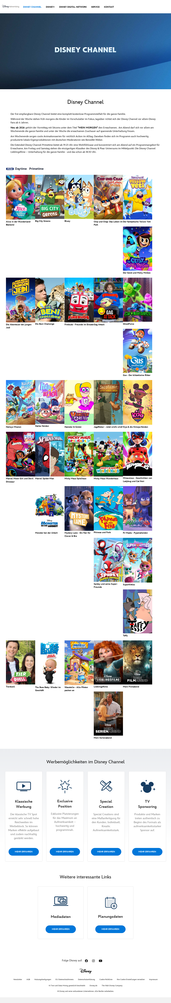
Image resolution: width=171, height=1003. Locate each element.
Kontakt (109, 7)
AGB (28, 985)
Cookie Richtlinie (105, 985)
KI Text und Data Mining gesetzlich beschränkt (67, 991)
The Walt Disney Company (112, 991)
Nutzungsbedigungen (42, 985)
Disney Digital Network (73, 7)
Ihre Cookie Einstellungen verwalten (131, 985)
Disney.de (93, 991)
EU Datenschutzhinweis (65, 985)
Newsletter (17, 985)
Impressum (153, 985)
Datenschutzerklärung (86, 985)
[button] (86, 967)
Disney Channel (32, 7)
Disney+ (50, 7)
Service (95, 7)
